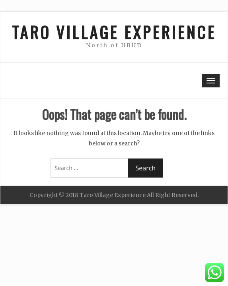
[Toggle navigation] (211, 80)
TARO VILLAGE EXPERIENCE (114, 32)
